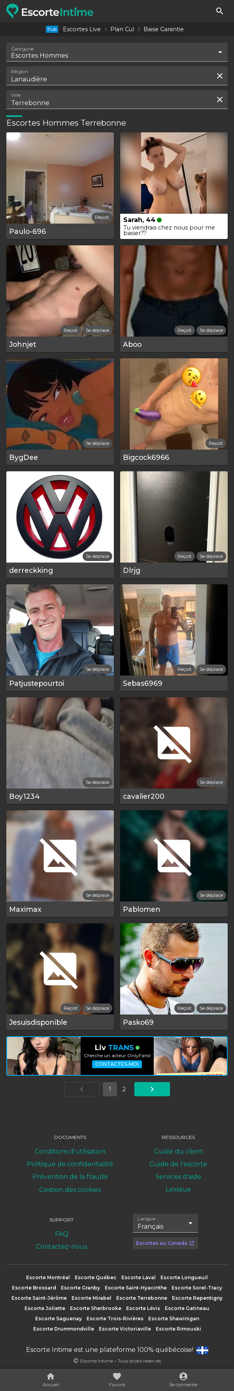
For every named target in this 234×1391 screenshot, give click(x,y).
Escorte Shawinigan (173, 1318)
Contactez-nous (61, 1246)
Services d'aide (178, 1176)
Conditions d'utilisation (70, 1151)
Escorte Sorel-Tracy (197, 1288)
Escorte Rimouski (178, 1329)
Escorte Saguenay (58, 1318)
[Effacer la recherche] (220, 76)
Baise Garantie (163, 29)
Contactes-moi (117, 1064)
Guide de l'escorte (178, 1164)
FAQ (61, 1234)
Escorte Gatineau (187, 1308)
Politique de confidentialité (70, 1164)
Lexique (178, 1189)
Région (19, 71)
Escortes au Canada (165, 1243)
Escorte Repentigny (197, 1298)
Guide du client (178, 1151)
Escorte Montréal (48, 1277)
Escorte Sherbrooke (95, 1308)
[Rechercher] (220, 11)
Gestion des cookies (70, 1189)
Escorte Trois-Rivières (115, 1318)
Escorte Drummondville (63, 1329)
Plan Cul (122, 29)
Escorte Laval (138, 1277)
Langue (147, 1219)
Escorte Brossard (34, 1288)
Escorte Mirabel (91, 1298)
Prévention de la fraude (70, 1176)
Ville (16, 95)
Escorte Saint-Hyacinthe (136, 1288)
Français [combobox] (150, 1226)
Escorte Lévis (143, 1308)
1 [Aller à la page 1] (110, 1089)
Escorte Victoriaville (125, 1329)
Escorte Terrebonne (141, 1298)
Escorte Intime (96, 1361)
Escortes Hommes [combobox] (39, 55)
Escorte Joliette (45, 1308)
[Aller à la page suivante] (152, 1089)
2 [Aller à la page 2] (124, 1089)
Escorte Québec (96, 1277)
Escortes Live (82, 29)
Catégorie (22, 49)
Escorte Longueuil (184, 1277)
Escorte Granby (80, 1288)
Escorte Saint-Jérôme (39, 1298)
